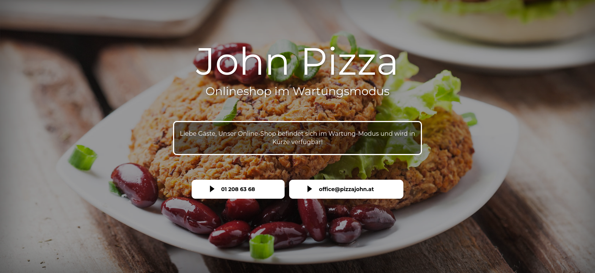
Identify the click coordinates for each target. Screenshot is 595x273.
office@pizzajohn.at (346, 189)
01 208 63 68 (238, 189)
